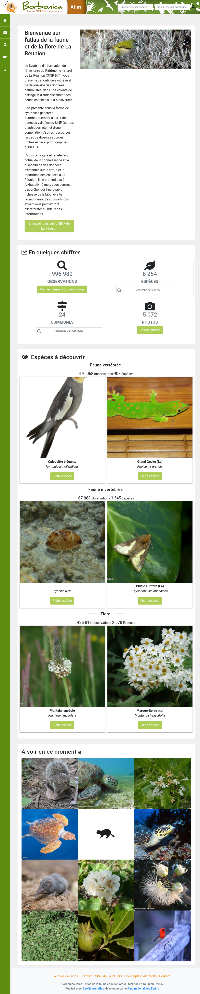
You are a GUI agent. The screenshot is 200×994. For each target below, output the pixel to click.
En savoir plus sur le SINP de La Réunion (49, 226)
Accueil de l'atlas (66, 976)
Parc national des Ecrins (143, 988)
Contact (165, 976)
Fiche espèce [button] (62, 476)
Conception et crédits (141, 976)
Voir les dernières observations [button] (62, 289)
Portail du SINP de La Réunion (101, 976)
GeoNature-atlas (93, 988)
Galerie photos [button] (149, 330)
